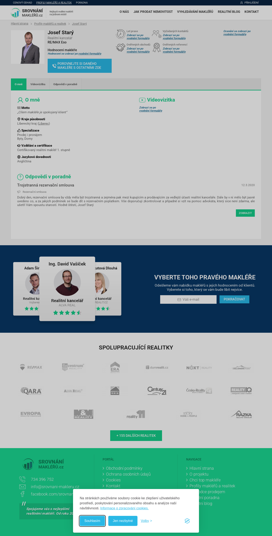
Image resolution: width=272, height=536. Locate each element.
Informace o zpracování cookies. (124, 508)
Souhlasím (92, 521)
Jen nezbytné (123, 521)
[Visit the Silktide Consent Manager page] (187, 521)
